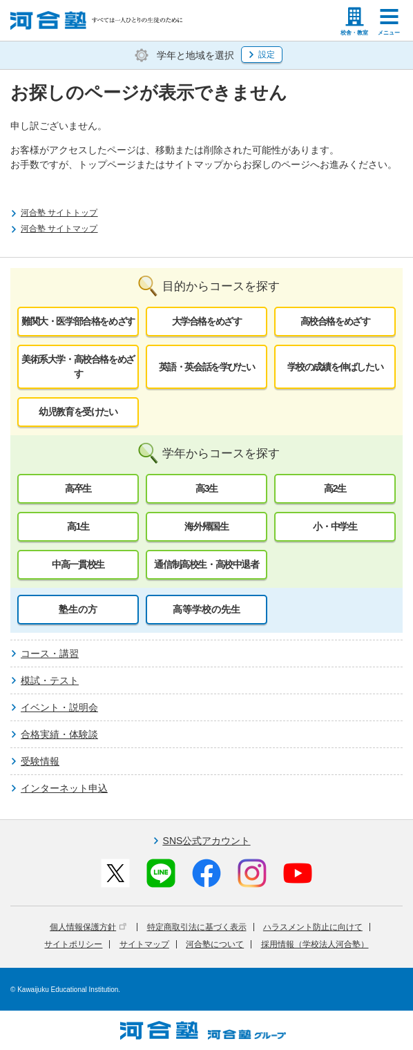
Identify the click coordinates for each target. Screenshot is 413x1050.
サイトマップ (144, 944)
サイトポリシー (73, 944)
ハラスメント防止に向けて (313, 927)
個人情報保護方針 (88, 927)
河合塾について (215, 944)
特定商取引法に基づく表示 (197, 927)
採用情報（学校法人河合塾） (315, 944)
